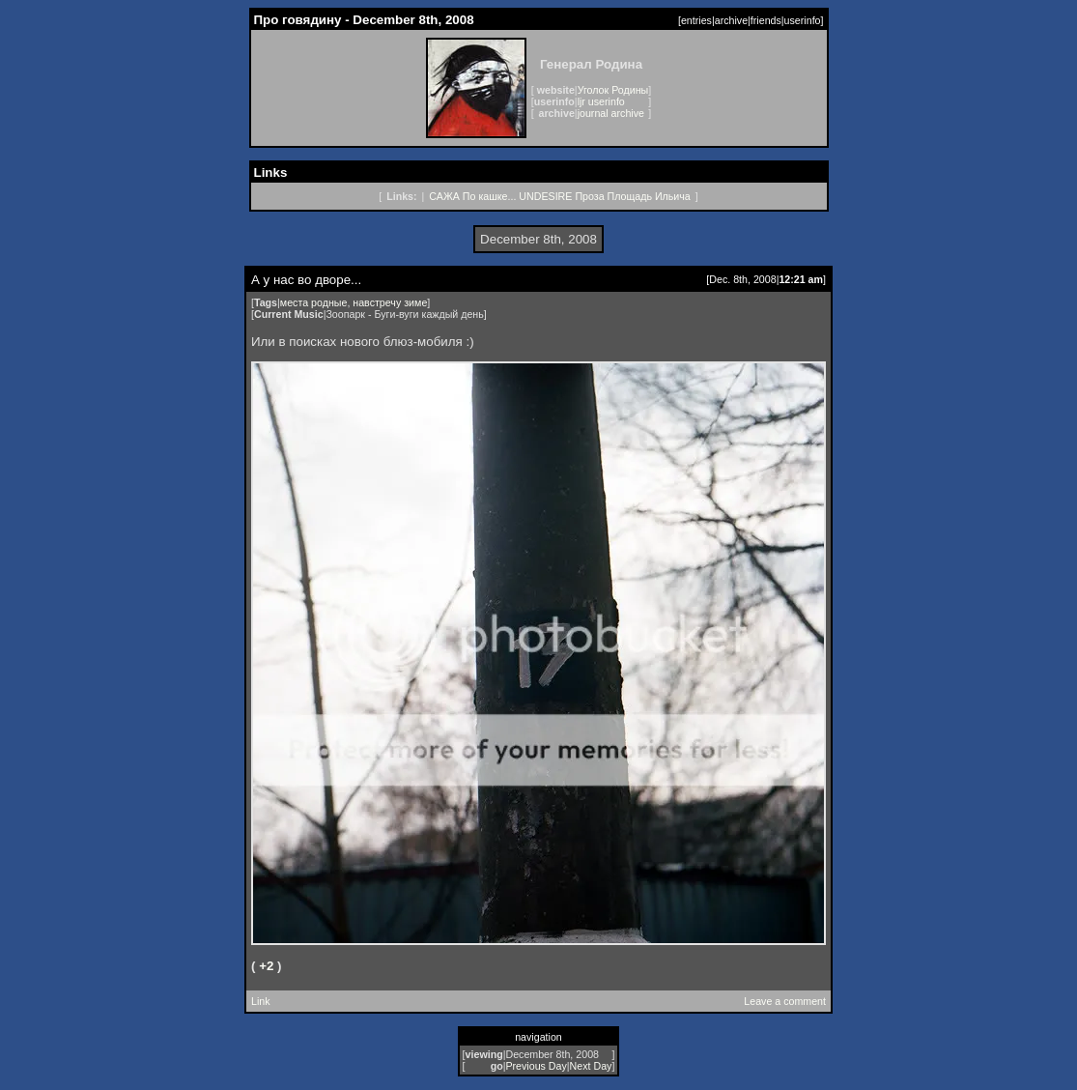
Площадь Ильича (649, 196)
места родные (314, 302)
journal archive (611, 113)
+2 (266, 966)
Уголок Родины (613, 90)
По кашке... (490, 196)
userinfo (802, 20)
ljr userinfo (601, 101)
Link (260, 1001)
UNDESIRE (545, 196)
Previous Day (535, 1066)
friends (766, 20)
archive (731, 20)
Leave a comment (785, 1001)
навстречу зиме (390, 302)
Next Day (591, 1066)
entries (696, 20)
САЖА (444, 196)
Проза (589, 196)
